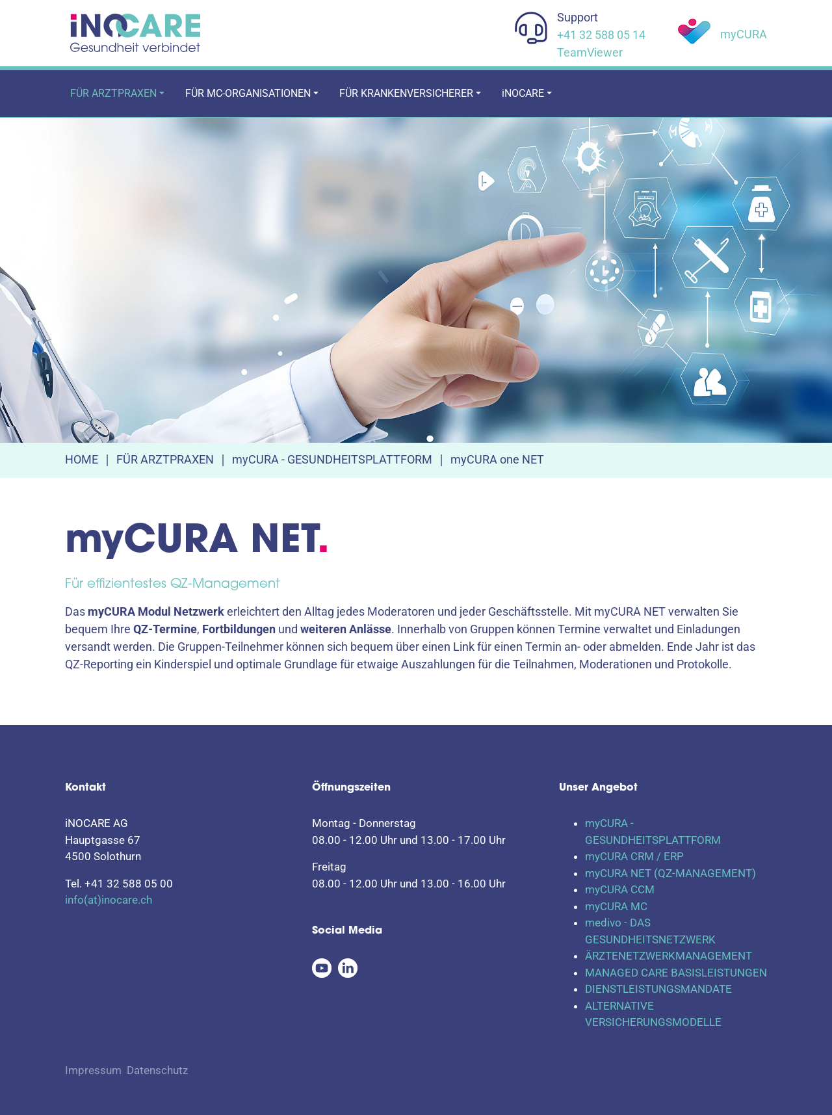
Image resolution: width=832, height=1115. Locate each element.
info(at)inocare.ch (108, 899)
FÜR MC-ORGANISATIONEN (248, 93)
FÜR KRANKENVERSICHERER (406, 93)
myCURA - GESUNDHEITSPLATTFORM (332, 459)
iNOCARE (523, 93)
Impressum (93, 1070)
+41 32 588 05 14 (601, 35)
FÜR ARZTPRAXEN (113, 93)
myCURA (743, 34)
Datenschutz (157, 1070)
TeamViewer (590, 52)
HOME (81, 459)
